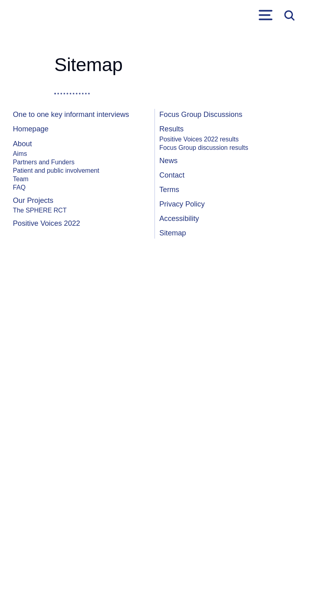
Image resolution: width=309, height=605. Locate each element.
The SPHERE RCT (40, 210)
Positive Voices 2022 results (199, 139)
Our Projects (33, 200)
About (22, 144)
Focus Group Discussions (200, 114)
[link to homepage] (25, 15)
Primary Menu (265, 15)
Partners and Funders (43, 162)
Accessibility (179, 219)
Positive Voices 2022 (46, 223)
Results (171, 129)
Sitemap (172, 233)
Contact (171, 175)
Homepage (31, 129)
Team (21, 179)
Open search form (289, 15)
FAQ (19, 187)
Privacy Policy (182, 204)
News (168, 161)
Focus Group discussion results (203, 147)
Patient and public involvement (56, 170)
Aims (20, 153)
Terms (169, 190)
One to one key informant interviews (71, 114)
